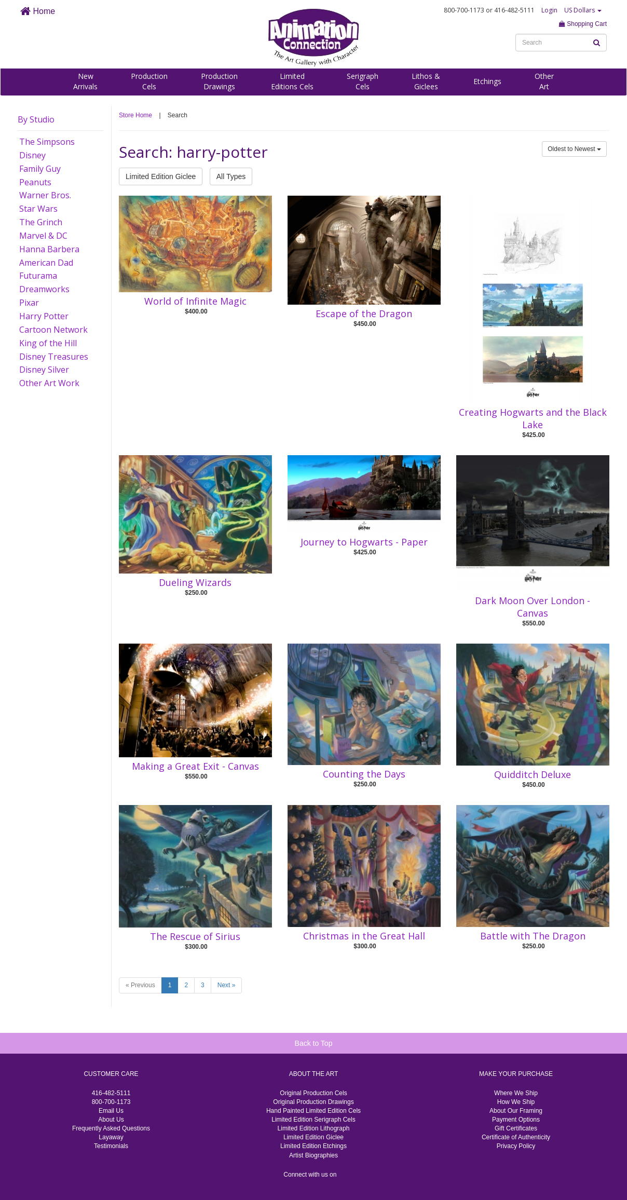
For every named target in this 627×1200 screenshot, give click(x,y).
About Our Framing (515, 1110)
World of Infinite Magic (195, 301)
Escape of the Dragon (364, 313)
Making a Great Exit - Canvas (195, 766)
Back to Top (314, 1043)
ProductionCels (149, 81)
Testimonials (111, 1146)
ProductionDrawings (219, 81)
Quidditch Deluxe (532, 774)
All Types (231, 176)
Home (37, 11)
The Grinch (40, 222)
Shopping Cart (583, 24)
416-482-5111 (111, 1093)
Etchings (487, 81)
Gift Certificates (516, 1128)
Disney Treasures (53, 356)
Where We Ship (516, 1093)
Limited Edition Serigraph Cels (313, 1119)
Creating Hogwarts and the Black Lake (533, 418)
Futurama (38, 275)
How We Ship (516, 1102)
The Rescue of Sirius (195, 936)
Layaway (111, 1137)
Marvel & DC (43, 235)
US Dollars (583, 10)
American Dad (46, 262)
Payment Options (516, 1119)
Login (549, 10)
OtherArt (544, 81)
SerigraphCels (362, 81)
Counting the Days (364, 774)
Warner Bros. (45, 195)
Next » (226, 985)
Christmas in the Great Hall (364, 936)
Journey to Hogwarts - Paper (364, 542)
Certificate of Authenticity (516, 1137)
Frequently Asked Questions (111, 1128)
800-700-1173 (111, 1102)
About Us (111, 1119)
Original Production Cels (313, 1093)
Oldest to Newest (574, 149)
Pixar (29, 302)
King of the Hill (48, 343)
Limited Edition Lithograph (314, 1128)
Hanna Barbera (49, 249)
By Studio (36, 119)
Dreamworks (44, 289)
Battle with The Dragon (532, 936)
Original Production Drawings (313, 1102)
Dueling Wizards (195, 582)
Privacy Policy (516, 1146)
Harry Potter (44, 316)
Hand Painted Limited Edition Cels (313, 1110)
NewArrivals (85, 81)
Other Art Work (49, 383)
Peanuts (35, 182)
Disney (32, 155)
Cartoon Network (53, 329)
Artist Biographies (313, 1155)
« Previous (140, 985)
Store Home (135, 115)
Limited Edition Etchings (313, 1146)
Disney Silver (44, 369)
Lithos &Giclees (426, 81)
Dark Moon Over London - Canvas (532, 606)
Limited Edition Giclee (161, 176)
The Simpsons (47, 141)
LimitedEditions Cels (292, 81)
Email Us (111, 1110)
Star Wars (38, 208)
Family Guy (40, 168)
